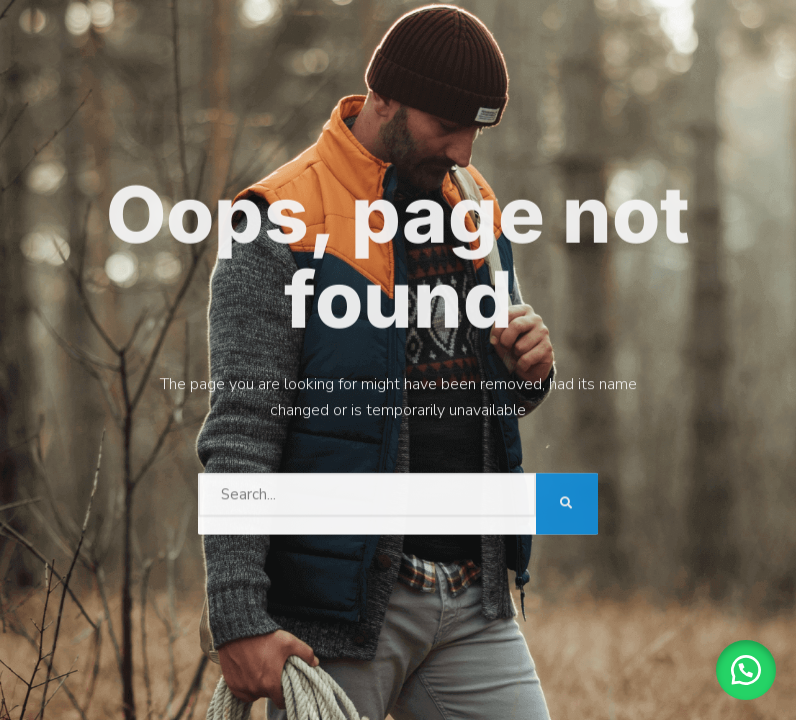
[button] (746, 670)
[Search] (567, 502)
